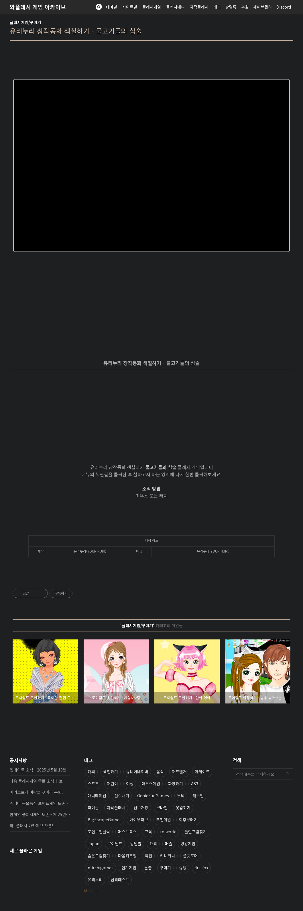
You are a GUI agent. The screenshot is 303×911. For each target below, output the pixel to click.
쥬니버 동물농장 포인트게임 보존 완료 (40, 803)
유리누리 (95, 879)
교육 (148, 831)
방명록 (231, 7)
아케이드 (202, 771)
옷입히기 (183, 807)
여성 (129, 783)
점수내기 (121, 795)
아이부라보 (138, 819)
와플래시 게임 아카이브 (38, 7)
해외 (91, 771)
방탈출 (135, 843)
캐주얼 (198, 795)
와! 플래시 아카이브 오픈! (31, 825)
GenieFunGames (153, 795)
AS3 (194, 783)
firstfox (201, 867)
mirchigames (100, 867)
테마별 (111, 7)
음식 (160, 771)
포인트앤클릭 (99, 831)
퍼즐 (168, 843)
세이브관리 (262, 7)
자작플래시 (199, 7)
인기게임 (128, 867)
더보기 (89, 890)
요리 (153, 843)
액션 (148, 855)
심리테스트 (120, 879)
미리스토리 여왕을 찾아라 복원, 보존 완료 (40, 792)
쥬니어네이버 (137, 771)
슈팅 (182, 867)
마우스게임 (150, 783)
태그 (217, 7)
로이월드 (114, 843)
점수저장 (140, 807)
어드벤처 (179, 771)
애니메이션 (97, 795)
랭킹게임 (187, 843)
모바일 (162, 807)
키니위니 (167, 855)
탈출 (148, 867)
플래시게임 (151, 7)
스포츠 (93, 783)
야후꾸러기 (188, 819)
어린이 (112, 783)
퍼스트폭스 (127, 831)
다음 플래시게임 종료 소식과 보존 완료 (40, 781)
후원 (245, 7)
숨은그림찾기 (99, 855)
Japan (93, 843)
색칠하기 (110, 771)
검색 (287, 774)
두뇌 (180, 795)
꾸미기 (165, 867)
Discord (283, 7)
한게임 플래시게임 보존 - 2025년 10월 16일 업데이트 (40, 814)
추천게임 (163, 819)
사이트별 (129, 7)
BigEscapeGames (104, 819)
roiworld (168, 831)
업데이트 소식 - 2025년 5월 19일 (38, 770)
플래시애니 (175, 7)
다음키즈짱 (127, 855)
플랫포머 (190, 855)
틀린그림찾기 (195, 831)
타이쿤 (93, 807)
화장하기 (175, 783)
